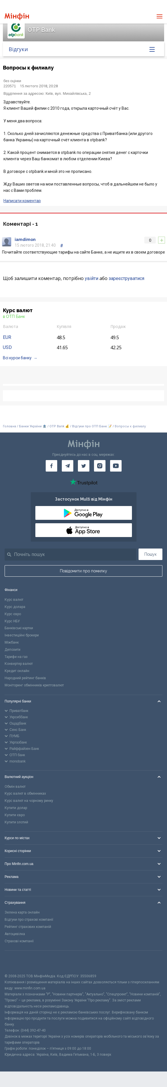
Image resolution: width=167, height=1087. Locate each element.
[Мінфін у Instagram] (99, 466)
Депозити (12, 650)
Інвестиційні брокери (22, 635)
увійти (91, 278)
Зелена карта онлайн (22, 912)
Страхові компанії (19, 941)
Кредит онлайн (17, 671)
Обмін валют (15, 787)
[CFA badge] (17, 961)
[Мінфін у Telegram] (67, 466)
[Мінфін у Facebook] (51, 466)
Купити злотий (16, 822)
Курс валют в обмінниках (25, 793)
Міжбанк (12, 642)
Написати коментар (22, 200)
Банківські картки (19, 628)
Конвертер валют (19, 664)
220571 (9, 86)
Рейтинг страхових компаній (28, 927)
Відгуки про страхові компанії (29, 920)
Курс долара (15, 607)
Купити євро (15, 815)
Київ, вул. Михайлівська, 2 (68, 93)
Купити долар (16, 808)
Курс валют (14, 600)
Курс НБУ (12, 621)
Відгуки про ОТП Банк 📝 (92, 426)
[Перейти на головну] (17, 16)
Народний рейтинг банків (25, 678)
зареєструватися (126, 278)
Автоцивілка (15, 934)
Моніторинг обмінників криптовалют (34, 685)
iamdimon (25, 239)
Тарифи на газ (16, 657)
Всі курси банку (17, 358)
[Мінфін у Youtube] (116, 466)
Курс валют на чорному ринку (29, 801)
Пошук (150, 554)
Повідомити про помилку (83, 571)
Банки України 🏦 (33, 426)
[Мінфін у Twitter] (83, 466)
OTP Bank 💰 (59, 426)
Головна (9, 426)
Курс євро (13, 614)
